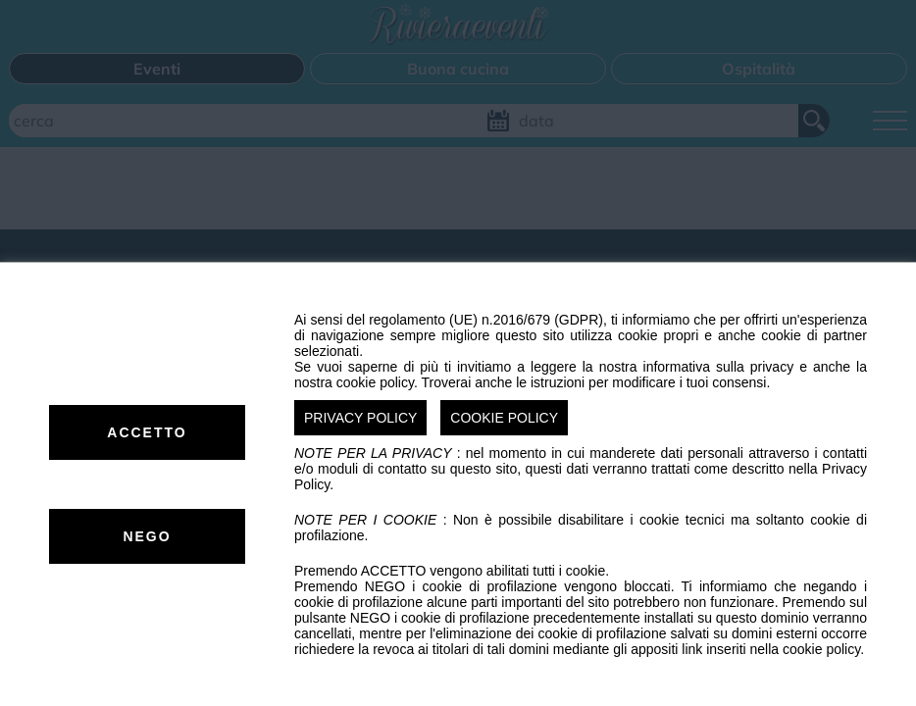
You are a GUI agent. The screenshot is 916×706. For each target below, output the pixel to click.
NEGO (147, 536)
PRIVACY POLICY (360, 418)
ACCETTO (146, 432)
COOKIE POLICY (504, 418)
